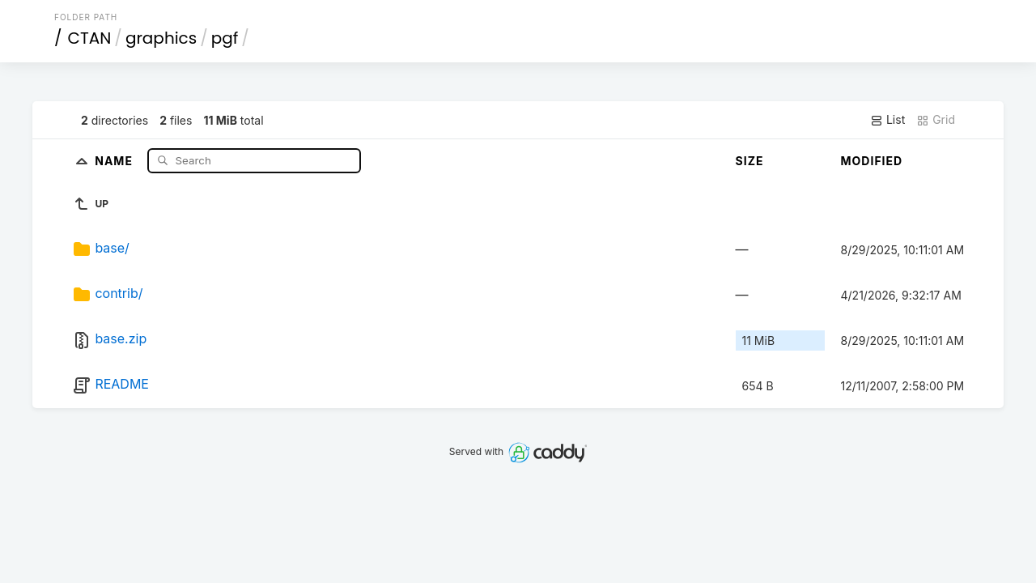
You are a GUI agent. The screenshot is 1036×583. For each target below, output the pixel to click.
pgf (225, 38)
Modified (872, 161)
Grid (935, 120)
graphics (161, 38)
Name (115, 160)
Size (750, 161)
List (887, 120)
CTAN (90, 38)
